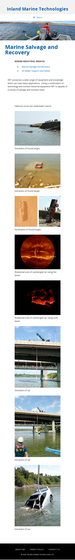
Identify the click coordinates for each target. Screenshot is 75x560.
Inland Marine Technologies (37, 9)
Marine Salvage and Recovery (36, 67)
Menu (39, 17)
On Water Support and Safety (36, 71)
